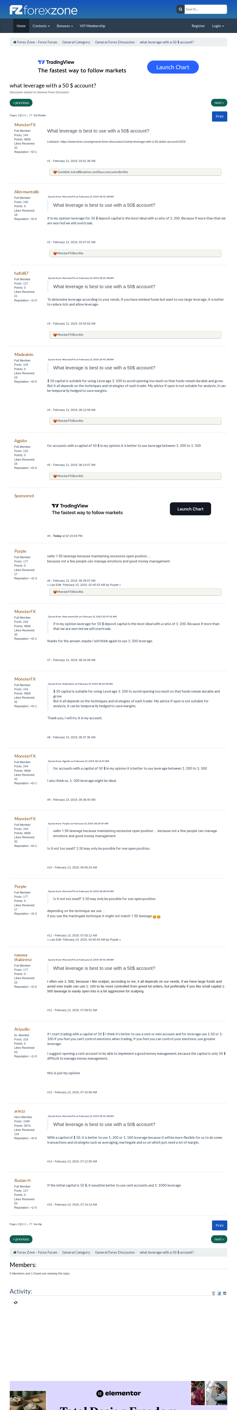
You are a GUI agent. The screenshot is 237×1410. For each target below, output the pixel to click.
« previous (21, 102)
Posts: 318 (21, 1039)
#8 (49, 737)
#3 (49, 323)
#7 (49, 660)
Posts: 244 (21, 135)
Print (220, 116)
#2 (49, 242)
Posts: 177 (21, 561)
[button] (219, 116)
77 (30, 115)
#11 (50, 935)
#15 (50, 1204)
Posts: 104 (21, 364)
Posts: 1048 (22, 1121)
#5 (49, 465)
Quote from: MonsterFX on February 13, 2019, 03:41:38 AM (81, 196)
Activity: (21, 1291)
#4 (49, 410)
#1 (49, 161)
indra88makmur (81, 172)
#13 (50, 1092)
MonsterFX (64, 253)
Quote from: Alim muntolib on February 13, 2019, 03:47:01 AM (82, 616)
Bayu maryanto (108, 172)
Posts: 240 (21, 202)
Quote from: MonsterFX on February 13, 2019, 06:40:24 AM (81, 891)
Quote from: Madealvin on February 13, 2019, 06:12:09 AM (80, 683)
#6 (49, 536)
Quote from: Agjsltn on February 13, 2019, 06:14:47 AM (78, 761)
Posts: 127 (21, 283)
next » (219, 102)
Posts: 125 (21, 451)
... (27, 115)
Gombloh (63, 172)
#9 (49, 799)
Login (218, 26)
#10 (50, 867)
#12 (50, 1010)
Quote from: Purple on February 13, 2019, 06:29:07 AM (78, 823)
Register (198, 26)
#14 (50, 1161)
